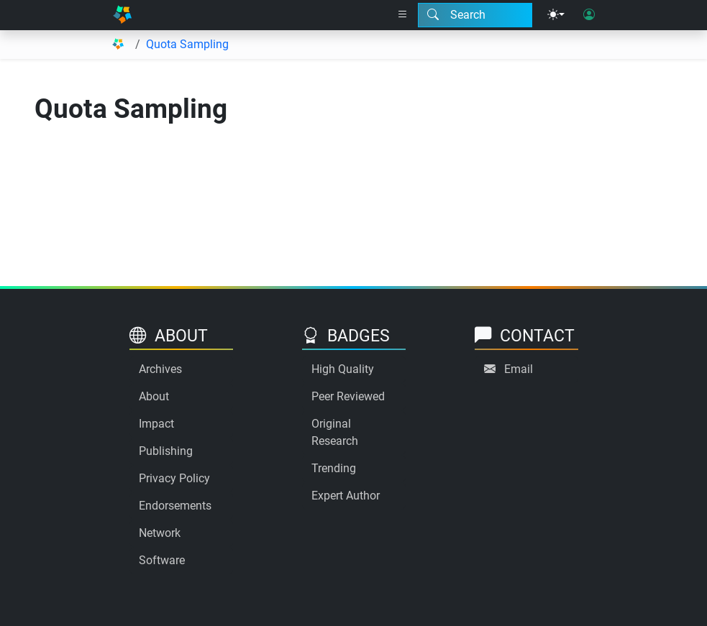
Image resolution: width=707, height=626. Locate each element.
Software (162, 560)
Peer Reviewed (348, 396)
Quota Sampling (187, 44)
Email (518, 369)
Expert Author (345, 495)
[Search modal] (475, 15)
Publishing (166, 451)
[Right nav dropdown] (403, 15)
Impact (156, 424)
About (154, 396)
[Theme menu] (556, 15)
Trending (333, 468)
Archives (160, 369)
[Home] (123, 15)
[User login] (589, 15)
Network (160, 533)
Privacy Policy (174, 478)
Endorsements (175, 505)
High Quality (342, 369)
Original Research (334, 432)
